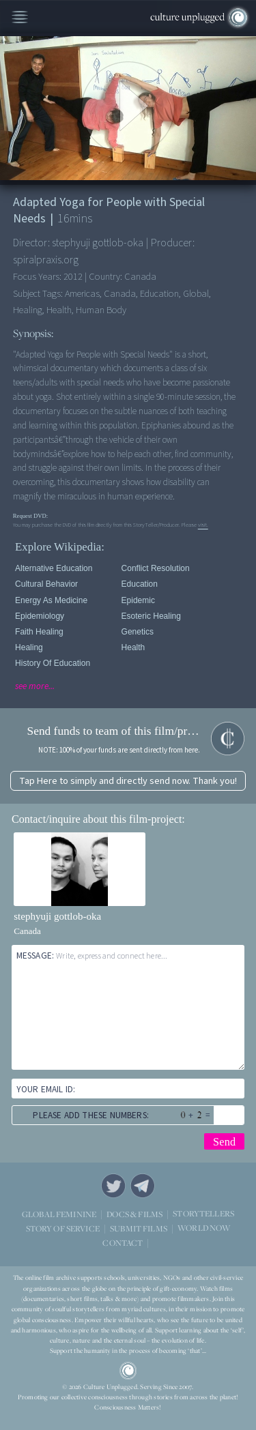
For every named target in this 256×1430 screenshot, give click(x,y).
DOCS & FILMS (134, 1213)
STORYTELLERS (203, 1213)
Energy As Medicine (51, 600)
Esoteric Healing (151, 616)
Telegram (142, 1185)
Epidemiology (39, 616)
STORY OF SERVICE (63, 1228)
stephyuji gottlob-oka (57, 916)
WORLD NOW (203, 1227)
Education (140, 584)
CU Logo (128, 1371)
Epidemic (138, 600)
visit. (203, 525)
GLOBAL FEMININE (59, 1213)
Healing (29, 647)
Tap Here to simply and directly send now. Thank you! (128, 781)
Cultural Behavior (46, 584)
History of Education (52, 663)
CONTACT (122, 1242)
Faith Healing (39, 632)
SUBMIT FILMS (138, 1228)
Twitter (113, 1185)
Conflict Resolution (156, 568)
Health (133, 647)
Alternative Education (53, 568)
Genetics (138, 632)
